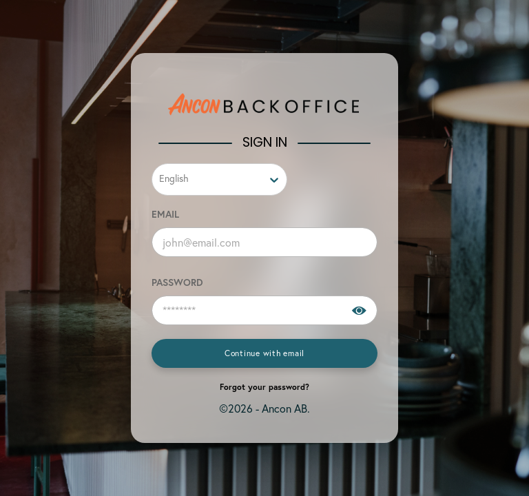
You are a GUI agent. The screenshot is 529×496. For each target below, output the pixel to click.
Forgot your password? (264, 387)
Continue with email (264, 353)
